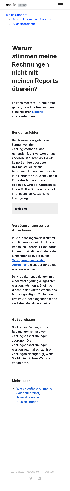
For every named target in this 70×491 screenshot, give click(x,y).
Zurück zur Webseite (25, 471)
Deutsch (51, 471)
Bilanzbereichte (24, 24)
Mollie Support (16, 15)
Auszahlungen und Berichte (32, 19)
